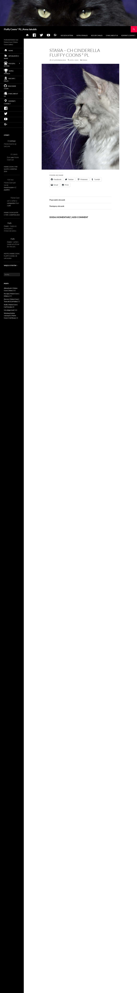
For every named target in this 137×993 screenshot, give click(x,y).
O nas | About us (112, 35)
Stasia (84, 60)
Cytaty (6, 135)
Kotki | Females (82, 35)
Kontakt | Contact (128, 35)
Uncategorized (9, 310)
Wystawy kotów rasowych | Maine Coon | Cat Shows (10, 315)
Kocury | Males (97, 35)
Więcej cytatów (11, 265)
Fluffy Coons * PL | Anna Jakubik (20, 29)
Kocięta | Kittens (67, 35)
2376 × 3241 (74, 60)
